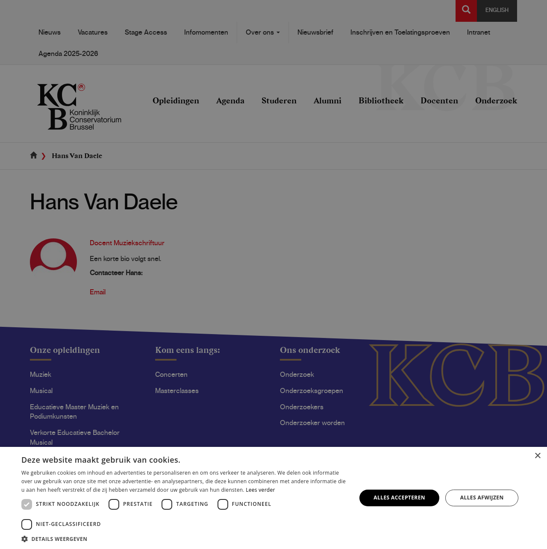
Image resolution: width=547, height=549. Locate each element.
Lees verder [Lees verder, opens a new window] (260, 489)
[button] (184, 538)
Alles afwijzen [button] (482, 497)
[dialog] (273, 274)
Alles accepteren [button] (399, 497)
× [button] (537, 456)
